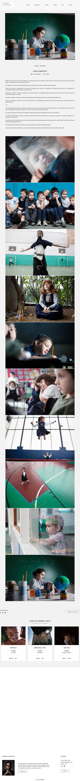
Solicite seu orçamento (73, 702)
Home (28, 5)
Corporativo (37, 5)
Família (55, 5)
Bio (63, 5)
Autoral (46, 5)
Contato (70, 5)
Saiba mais (23, 773)
